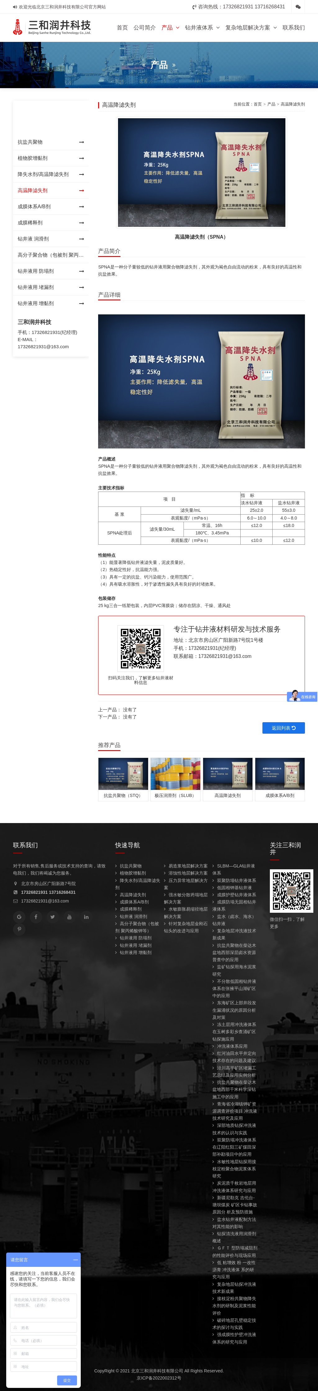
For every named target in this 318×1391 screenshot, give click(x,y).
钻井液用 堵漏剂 (51, 287)
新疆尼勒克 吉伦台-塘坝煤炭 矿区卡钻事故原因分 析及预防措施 (234, 1204)
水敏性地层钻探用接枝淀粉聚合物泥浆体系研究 (234, 1168)
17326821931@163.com (43, 346)
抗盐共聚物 (51, 142)
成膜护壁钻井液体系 (234, 894)
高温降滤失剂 (51, 190)
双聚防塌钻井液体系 (234, 880)
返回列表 (284, 728)
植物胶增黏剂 (51, 158)
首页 (122, 28)
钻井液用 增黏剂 (51, 303)
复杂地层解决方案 (251, 28)
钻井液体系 (202, 28)
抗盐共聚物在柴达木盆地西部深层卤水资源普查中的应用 (234, 952)
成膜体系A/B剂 (51, 207)
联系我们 (294, 28)
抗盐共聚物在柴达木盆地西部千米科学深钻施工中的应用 (234, 1089)
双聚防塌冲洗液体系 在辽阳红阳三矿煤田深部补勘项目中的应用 (234, 1147)
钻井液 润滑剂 (51, 239)
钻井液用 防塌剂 (51, 271)
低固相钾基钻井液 (232, 887)
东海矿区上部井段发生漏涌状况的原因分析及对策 (234, 1010)
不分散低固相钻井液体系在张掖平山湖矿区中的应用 (234, 988)
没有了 (130, 709)
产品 (170, 28)
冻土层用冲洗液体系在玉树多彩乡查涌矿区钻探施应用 (234, 1031)
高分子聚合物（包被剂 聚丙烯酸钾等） (51, 257)
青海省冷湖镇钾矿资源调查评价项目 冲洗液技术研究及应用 (234, 1111)
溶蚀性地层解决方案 (186, 873)
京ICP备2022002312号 (159, 1377)
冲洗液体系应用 (230, 1046)
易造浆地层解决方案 (186, 865)
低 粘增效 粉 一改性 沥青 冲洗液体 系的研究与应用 (234, 1269)
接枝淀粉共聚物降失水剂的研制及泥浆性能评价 (234, 1305)
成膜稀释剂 (51, 223)
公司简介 (145, 28)
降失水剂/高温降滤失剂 (51, 174)
